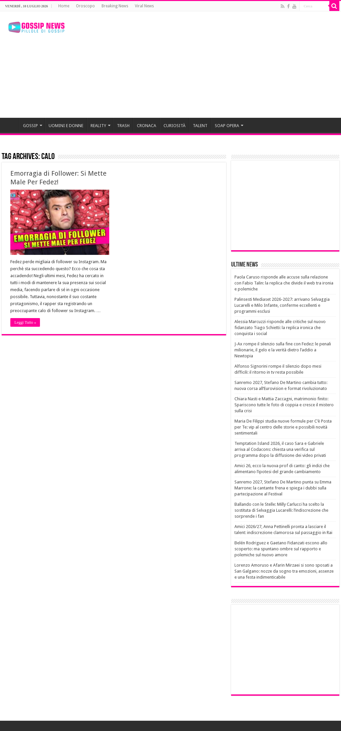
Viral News (144, 6)
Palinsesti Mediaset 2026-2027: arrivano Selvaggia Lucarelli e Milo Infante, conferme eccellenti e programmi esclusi (282, 305)
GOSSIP (30, 125)
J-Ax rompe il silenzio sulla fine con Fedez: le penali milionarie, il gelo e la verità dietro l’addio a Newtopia (282, 349)
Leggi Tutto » (25, 322)
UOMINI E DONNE (66, 125)
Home (63, 6)
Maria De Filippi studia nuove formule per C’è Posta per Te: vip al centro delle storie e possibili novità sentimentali (283, 427)
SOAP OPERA (227, 125)
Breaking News (115, 6)
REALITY (98, 125)
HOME (10, 125)
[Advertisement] (213, 64)
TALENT (200, 125)
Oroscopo (85, 6)
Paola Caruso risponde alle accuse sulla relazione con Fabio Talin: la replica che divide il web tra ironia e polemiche (283, 282)
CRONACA (146, 125)
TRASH (123, 125)
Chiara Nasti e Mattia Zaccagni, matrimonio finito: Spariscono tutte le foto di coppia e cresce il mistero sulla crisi (284, 404)
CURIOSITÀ (174, 125)
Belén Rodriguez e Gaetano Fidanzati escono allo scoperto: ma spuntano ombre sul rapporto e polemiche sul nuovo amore (280, 548)
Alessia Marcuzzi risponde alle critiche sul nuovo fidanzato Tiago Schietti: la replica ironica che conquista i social (280, 327)
